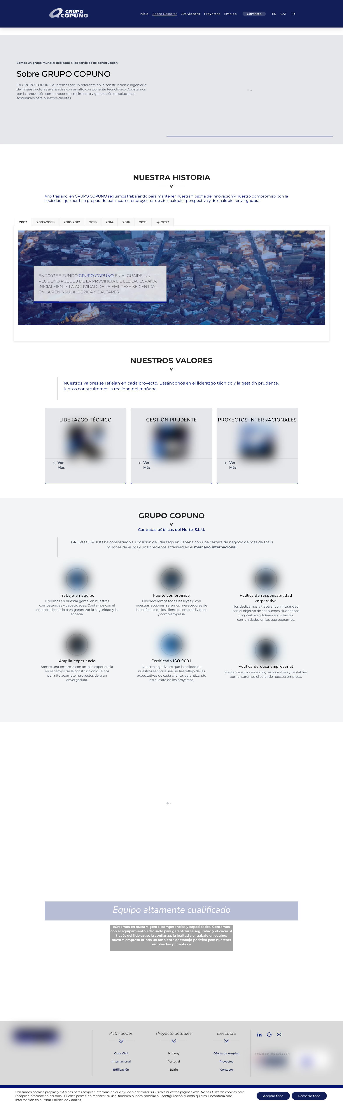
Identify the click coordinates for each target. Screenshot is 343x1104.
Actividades (190, 14)
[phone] (269, 1034)
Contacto (254, 14)
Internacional (121, 1061)
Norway (173, 1053)
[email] (279, 1034)
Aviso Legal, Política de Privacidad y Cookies (122, 1097)
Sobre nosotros (164, 14)
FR (293, 14)
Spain (174, 1069)
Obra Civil (121, 1053)
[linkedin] (259, 1034)
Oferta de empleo (226, 1053)
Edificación (121, 1069)
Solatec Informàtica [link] (238, 1097)
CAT (283, 14)
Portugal (174, 1061)
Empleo (230, 14)
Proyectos (212, 14)
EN (274, 14)
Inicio (144, 14)
